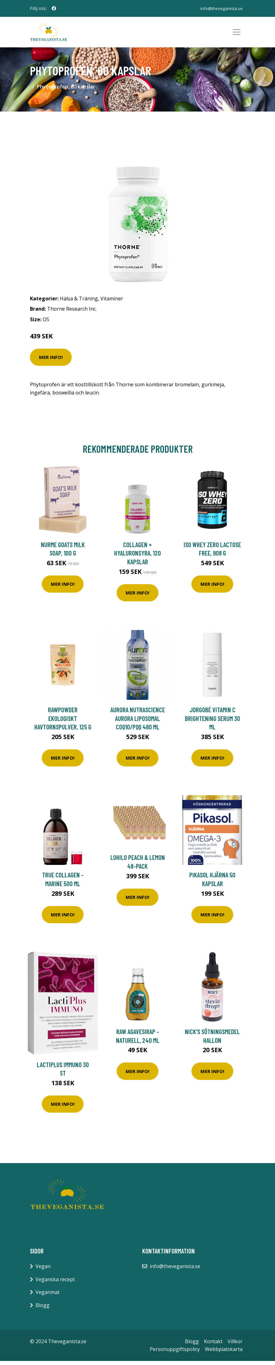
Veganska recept (55, 1283)
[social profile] (54, 8)
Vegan (43, 1270)
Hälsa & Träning (79, 302)
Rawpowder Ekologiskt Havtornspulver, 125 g (62, 722)
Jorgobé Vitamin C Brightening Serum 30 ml (212, 722)
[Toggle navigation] (236, 34)
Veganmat (48, 1296)
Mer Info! (51, 361)
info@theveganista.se (221, 8)
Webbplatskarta (224, 1353)
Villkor (235, 1345)
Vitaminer (111, 302)
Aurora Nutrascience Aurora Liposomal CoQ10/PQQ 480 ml (137, 722)
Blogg (43, 1309)
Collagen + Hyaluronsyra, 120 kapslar (137, 557)
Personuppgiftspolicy (175, 1353)
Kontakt (213, 1345)
